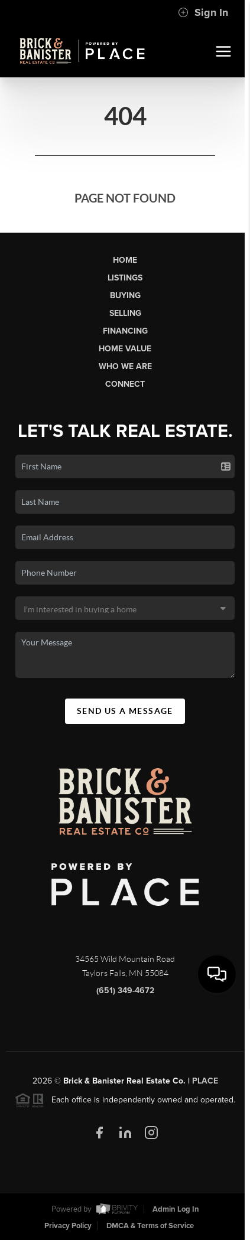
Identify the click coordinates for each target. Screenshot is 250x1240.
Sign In (203, 12)
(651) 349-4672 (125, 994)
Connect (125, 384)
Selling (125, 313)
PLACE (205, 1084)
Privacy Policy (68, 1226)
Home (125, 260)
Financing (125, 331)
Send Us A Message (125, 711)
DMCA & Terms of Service (150, 1226)
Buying (125, 296)
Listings (125, 278)
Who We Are (125, 366)
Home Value (125, 349)
